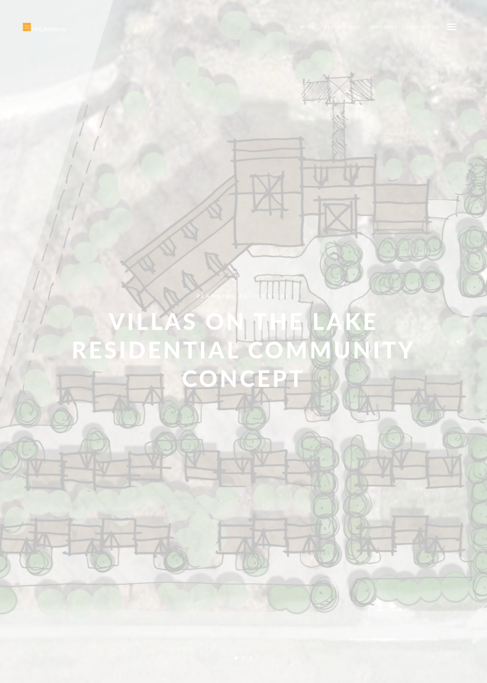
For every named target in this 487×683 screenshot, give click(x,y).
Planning (217, 295)
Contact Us (422, 27)
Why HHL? (383, 27)
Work (307, 27)
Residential (265, 295)
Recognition (343, 27)
